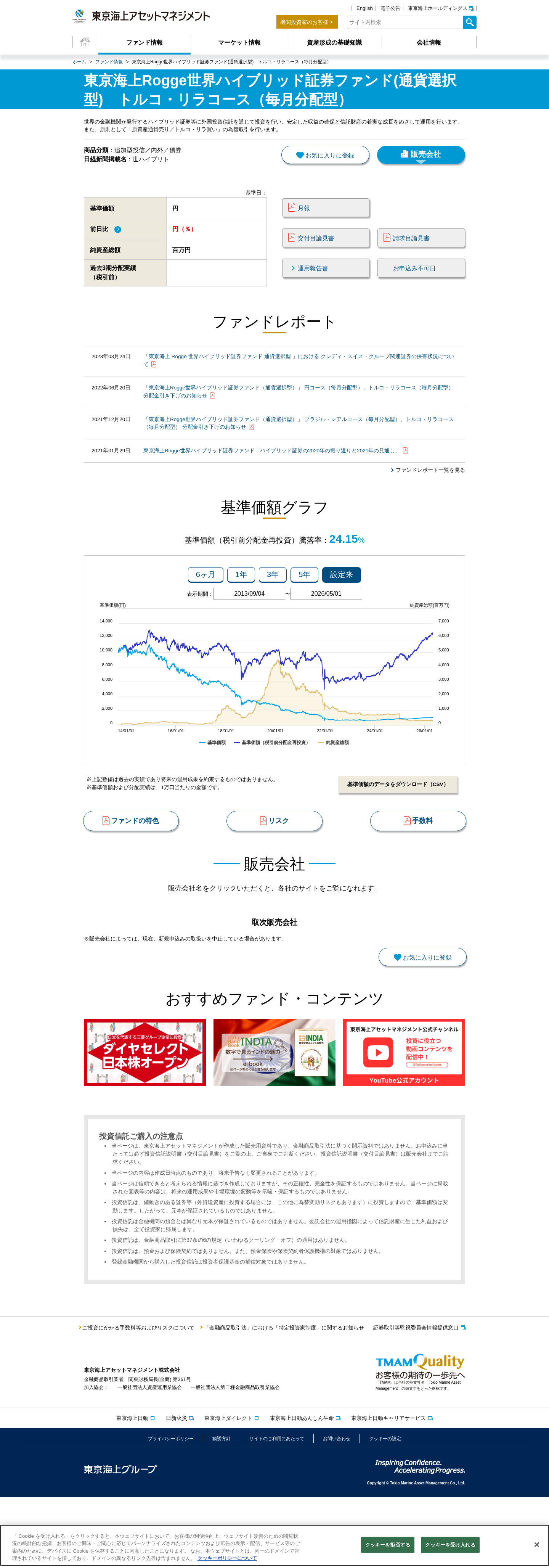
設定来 (341, 605)
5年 (304, 605)
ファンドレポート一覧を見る (430, 493)
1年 (241, 605)
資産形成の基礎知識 (334, 42)
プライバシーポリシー (171, 1508)
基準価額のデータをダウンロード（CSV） (396, 815)
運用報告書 (313, 279)
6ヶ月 (205, 605)
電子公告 (390, 8)
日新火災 (176, 1487)
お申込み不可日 (414, 279)
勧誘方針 (221, 1508)
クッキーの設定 (385, 1508)
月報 (304, 218)
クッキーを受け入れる (450, 1545)
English (364, 8)
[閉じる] (536, 1545)
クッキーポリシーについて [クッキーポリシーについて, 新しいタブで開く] (227, 1559)
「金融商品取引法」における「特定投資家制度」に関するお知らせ (284, 1397)
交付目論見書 (316, 249)
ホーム (79, 61)
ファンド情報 (144, 42)
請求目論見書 (411, 249)
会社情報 (429, 42)
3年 (273, 605)
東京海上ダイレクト (228, 1487)
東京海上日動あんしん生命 (302, 1487)
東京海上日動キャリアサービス (388, 1487)
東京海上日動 (132, 1487)
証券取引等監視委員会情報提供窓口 (416, 1397)
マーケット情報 (239, 42)
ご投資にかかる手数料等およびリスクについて (138, 1397)
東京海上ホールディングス (437, 8)
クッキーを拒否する (387, 1545)
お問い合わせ (336, 1508)
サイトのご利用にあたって (276, 1508)
